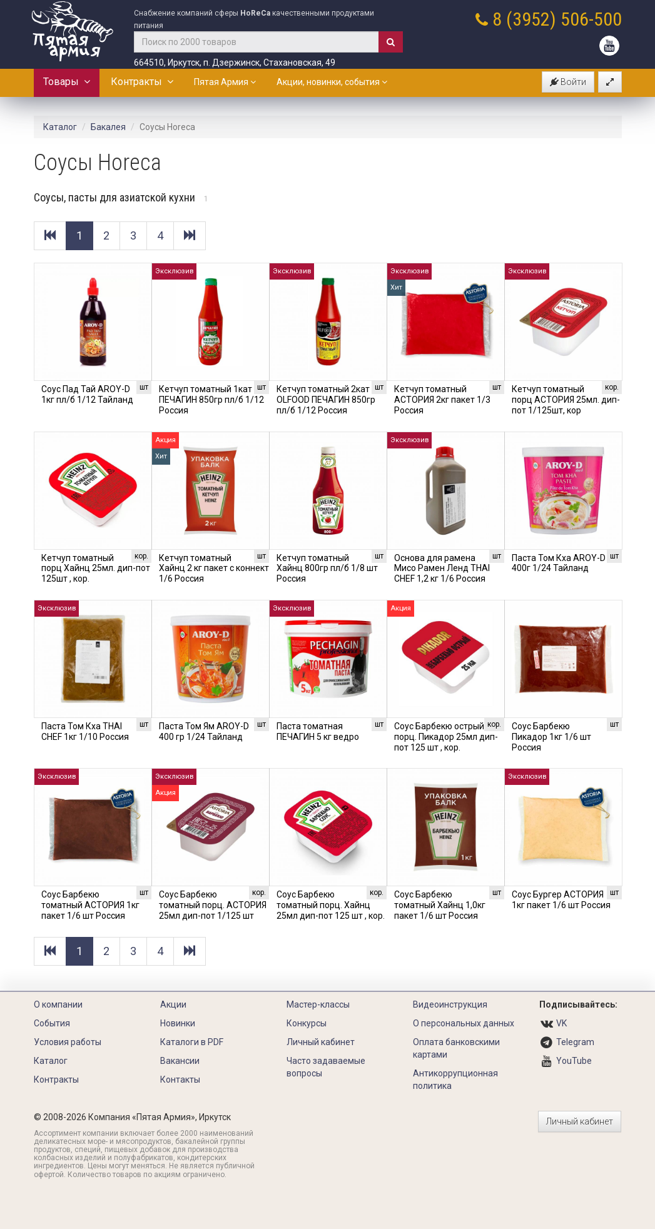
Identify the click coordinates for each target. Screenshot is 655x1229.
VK (561, 1023)
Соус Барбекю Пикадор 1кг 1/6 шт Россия (551, 736)
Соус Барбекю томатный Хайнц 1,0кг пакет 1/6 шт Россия (439, 905)
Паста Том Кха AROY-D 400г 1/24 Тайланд (559, 563)
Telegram (575, 1042)
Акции (173, 1004)
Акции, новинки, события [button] (332, 82)
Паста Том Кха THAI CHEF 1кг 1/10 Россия (85, 731)
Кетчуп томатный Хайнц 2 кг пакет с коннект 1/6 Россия (214, 568)
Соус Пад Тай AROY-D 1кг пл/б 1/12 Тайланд (87, 394)
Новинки (177, 1023)
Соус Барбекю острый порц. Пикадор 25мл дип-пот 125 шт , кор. (446, 736)
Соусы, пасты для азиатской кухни (121, 197)
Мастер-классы (318, 1004)
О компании (58, 1004)
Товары (66, 82)
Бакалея (108, 127)
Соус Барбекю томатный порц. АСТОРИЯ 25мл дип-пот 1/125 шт (213, 905)
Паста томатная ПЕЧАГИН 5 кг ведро (318, 731)
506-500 (591, 19)
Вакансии (180, 1061)
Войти (568, 82)
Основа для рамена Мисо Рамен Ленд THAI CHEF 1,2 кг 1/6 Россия (442, 568)
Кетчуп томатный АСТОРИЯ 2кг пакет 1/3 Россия (442, 399)
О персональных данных (463, 1023)
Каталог (60, 127)
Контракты (142, 82)
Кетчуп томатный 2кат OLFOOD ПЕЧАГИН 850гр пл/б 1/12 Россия (326, 399)
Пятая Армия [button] (225, 82)
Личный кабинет (321, 1042)
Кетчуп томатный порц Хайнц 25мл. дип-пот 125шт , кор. (95, 568)
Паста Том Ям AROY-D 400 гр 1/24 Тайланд (204, 731)
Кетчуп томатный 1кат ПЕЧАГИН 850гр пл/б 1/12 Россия (211, 399)
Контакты (180, 1080)
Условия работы (67, 1042)
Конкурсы (307, 1023)
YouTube (574, 1061)
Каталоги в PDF (191, 1042)
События (52, 1023)
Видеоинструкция (450, 1004)
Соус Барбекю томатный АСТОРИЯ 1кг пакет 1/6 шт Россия (90, 905)
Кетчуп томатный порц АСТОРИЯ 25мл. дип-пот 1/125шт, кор (566, 399)
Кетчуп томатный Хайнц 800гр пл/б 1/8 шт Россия (327, 568)
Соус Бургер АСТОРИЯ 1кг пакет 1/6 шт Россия (561, 899)
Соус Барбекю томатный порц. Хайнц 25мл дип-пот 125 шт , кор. (331, 905)
